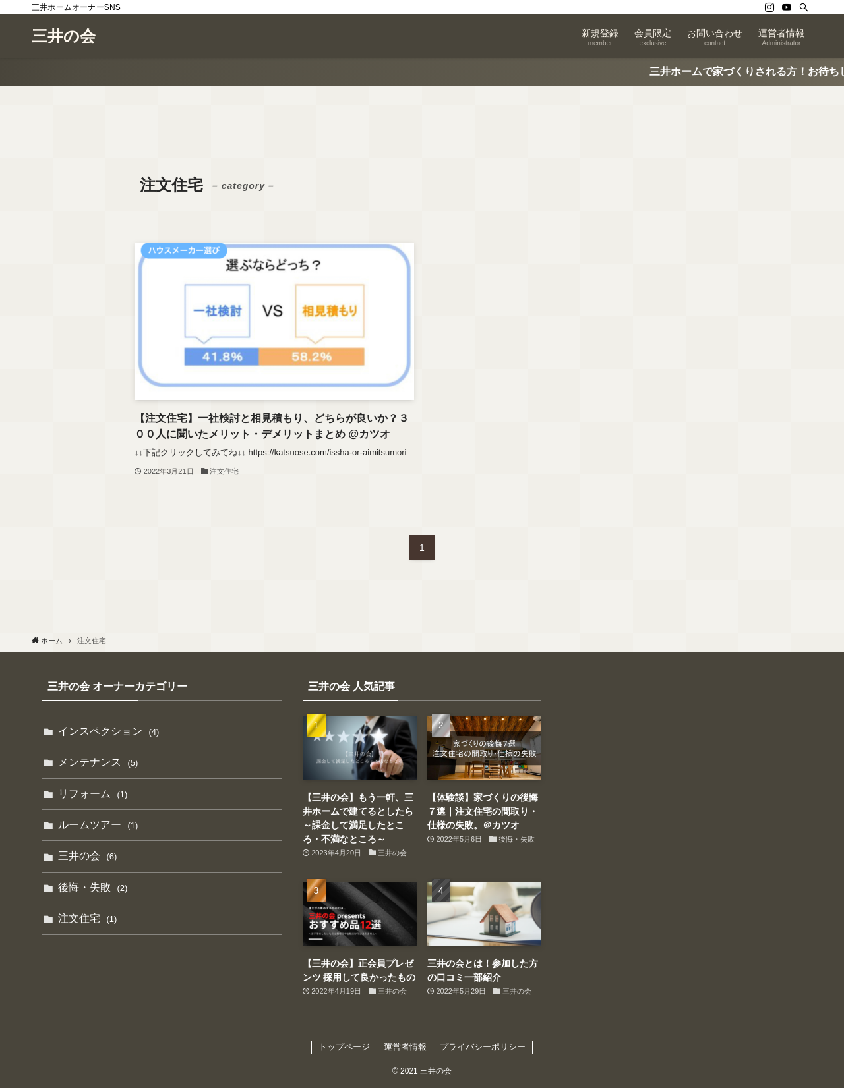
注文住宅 (87, 918)
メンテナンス (98, 762)
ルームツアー (98, 824)
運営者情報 (405, 1047)
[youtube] (786, 7)
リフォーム (92, 793)
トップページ (344, 1047)
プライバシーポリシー (483, 1047)
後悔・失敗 (92, 887)
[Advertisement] (682, 773)
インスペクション (108, 731)
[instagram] (769, 7)
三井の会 (64, 36)
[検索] (803, 7)
